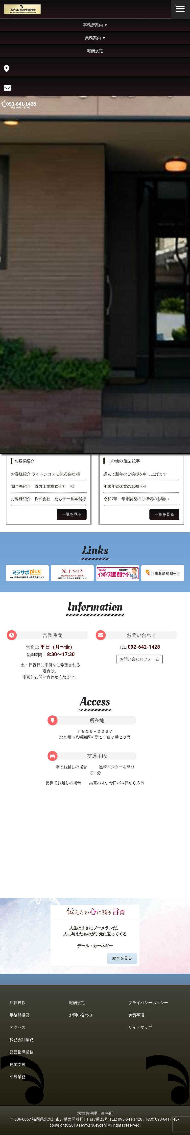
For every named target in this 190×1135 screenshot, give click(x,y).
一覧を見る (72, 514)
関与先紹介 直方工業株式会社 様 (42, 486)
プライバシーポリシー (148, 1002)
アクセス (17, 1027)
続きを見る (122, 958)
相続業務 (17, 1076)
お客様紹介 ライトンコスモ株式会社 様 (47, 474)
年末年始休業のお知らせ (125, 486)
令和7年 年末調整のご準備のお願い (136, 498)
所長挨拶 (17, 1002)
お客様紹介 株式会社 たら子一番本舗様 (48, 498)
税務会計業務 (21, 1039)
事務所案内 (93, 25)
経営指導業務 (21, 1052)
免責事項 (136, 1015)
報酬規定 (95, 50)
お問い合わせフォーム (139, 659)
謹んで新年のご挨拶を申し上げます (135, 474)
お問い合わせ (81, 1015)
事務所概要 (19, 1015)
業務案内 (93, 38)
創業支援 (17, 1064)
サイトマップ (140, 1027)
